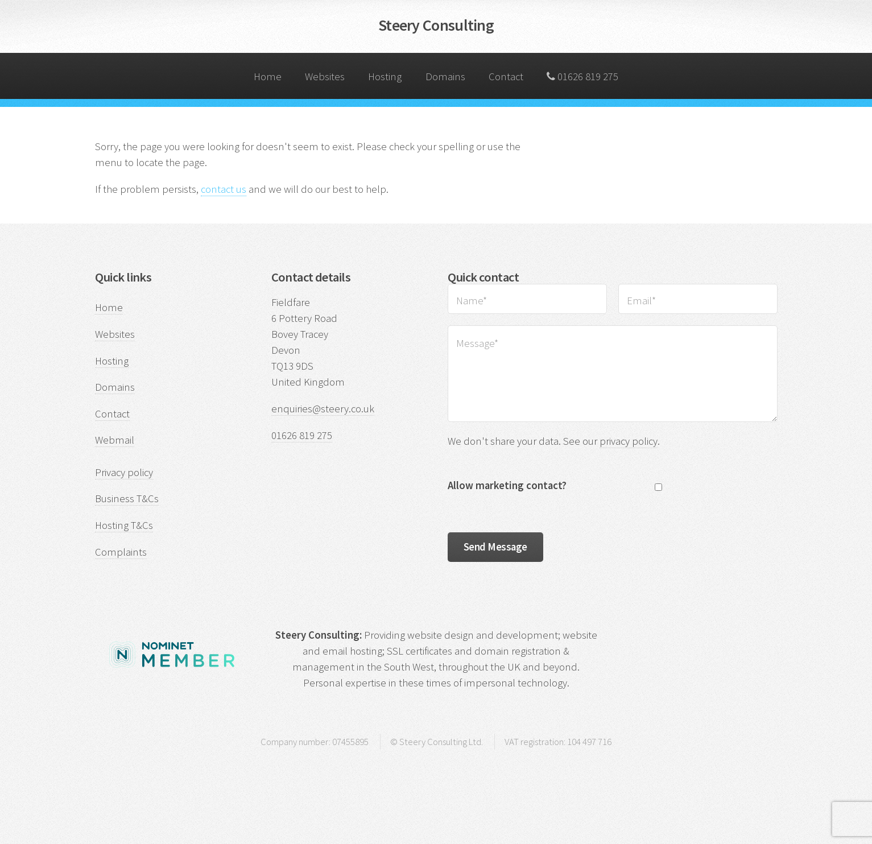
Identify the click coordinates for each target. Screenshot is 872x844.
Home (264, 68)
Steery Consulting (436, 25)
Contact (503, 68)
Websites (322, 68)
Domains (442, 68)
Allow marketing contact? (507, 485)
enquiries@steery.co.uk (322, 408)
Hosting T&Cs (124, 525)
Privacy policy (124, 472)
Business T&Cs (127, 498)
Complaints (121, 551)
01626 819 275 (582, 76)
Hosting (382, 68)
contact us (223, 189)
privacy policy (629, 441)
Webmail (114, 439)
